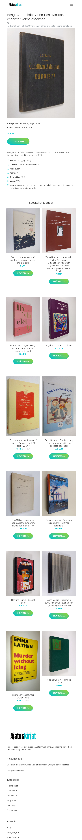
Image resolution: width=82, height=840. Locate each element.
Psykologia (34, 123)
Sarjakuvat (12, 800)
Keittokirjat (12, 790)
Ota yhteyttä (13, 832)
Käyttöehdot (13, 837)
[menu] (72, 5)
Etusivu (10, 23)
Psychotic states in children (59, 345)
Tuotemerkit (12, 810)
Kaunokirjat (12, 786)
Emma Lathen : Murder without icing (23, 696)
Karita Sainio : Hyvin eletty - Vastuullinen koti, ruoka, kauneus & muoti (23, 348)
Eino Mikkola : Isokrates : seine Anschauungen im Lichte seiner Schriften (23, 523)
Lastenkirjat (12, 795)
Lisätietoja (18, 141)
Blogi (9, 827)
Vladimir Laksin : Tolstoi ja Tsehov (59, 681)
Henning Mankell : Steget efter (23, 601)
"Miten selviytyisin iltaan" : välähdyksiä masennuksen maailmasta (23, 260)
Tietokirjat (24, 123)
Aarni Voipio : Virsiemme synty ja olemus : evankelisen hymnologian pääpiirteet (59, 603)
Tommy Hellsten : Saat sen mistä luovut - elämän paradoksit (59, 523)
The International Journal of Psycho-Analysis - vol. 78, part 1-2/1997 (23, 443)
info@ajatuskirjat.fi (16, 770)
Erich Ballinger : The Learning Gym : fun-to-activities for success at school (59, 443)
